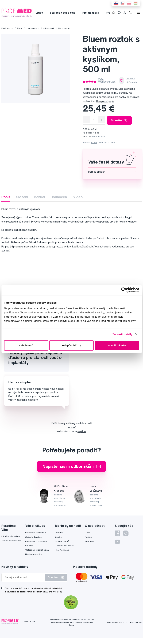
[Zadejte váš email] (24, 577)
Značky (58, 537)
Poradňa (59, 532)
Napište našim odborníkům (71, 466)
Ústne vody (31, 28)
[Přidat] (101, 119)
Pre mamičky (90, 12)
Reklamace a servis (64, 545)
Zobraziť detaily (122, 334)
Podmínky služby (78, 622)
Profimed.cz (7, 28)
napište (82, 431)
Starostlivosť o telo (62, 12)
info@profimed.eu (10, 536)
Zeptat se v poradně (11, 540)
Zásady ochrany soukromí (59, 622)
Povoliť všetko (117, 345)
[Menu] (138, 13)
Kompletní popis (105, 101)
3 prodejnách (98, 136)
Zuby (39, 12)
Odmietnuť (26, 345)
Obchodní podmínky (35, 532)
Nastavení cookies (34, 554)
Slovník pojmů (62, 541)
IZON (128, 622)
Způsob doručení (33, 537)
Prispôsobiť (71, 345)
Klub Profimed (62, 550)
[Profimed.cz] (17, 12)
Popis (5, 197)
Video (77, 197)
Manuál (39, 197)
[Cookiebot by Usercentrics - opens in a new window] (124, 290)
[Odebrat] (86, 119)
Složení (22, 197)
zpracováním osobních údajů (34, 592)
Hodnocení (59, 197)
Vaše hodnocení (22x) (107, 80)
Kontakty (89, 541)
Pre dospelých (48, 28)
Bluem (94, 142)
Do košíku (119, 120)
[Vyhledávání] (113, 13)
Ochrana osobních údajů (37, 550)
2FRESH (137, 622)
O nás (87, 532)
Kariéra (88, 537)
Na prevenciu (64, 28)
